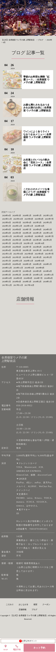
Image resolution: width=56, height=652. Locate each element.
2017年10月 (29, 285)
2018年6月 (48, 278)
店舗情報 (22, 610)
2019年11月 (18, 268)
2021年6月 (6, 257)
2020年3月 (27, 264)
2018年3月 (27, 281)
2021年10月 (18, 254)
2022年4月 (6, 250)
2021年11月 (7, 254)
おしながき (23, 604)
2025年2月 (47, 222)
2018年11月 (49, 275)
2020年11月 (28, 261)
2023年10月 (18, 236)
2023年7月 (49, 236)
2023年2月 (47, 240)
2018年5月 (6, 281)
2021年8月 (39, 254)
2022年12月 (17, 243)
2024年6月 (37, 229)
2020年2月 (37, 264)
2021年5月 (16, 257)
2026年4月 (6, 215)
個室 (35, 604)
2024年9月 (6, 229)
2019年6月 (27, 271)
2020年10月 (39, 261)
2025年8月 (39, 219)
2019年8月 (6, 271)
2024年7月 (27, 229)
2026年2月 (27, 215)
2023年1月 (6, 243)
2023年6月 (6, 240)
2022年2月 (27, 250)
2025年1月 (6, 226)
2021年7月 (49, 254)
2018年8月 (28, 278)
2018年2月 (37, 281)
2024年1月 (37, 233)
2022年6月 (37, 247)
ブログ (34, 610)
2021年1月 (6, 261)
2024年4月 (6, 233)
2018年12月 (38, 275)
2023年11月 (7, 236)
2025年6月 (6, 222)
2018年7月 (38, 278)
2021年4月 (27, 257)
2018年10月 (7, 278)
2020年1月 (47, 264)
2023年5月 (16, 240)
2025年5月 (16, 222)
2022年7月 (27, 247)
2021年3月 (37, 257)
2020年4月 (16, 264)
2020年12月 (17, 261)
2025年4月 (27, 222)
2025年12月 (48, 215)
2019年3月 (6, 275)
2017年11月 (18, 285)
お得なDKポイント (28, 641)
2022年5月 (47, 247)
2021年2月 (47, 257)
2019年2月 (16, 275)
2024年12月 (17, 226)
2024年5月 (47, 229)
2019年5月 (37, 271)
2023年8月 (39, 236)
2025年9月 (28, 219)
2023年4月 (27, 240)
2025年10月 (18, 219)
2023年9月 (28, 236)
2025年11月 (7, 219)
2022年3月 (16, 250)
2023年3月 (37, 240)
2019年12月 (7, 268)
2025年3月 (37, 222)
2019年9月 (40, 268)
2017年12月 (7, 285)
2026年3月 (16, 215)
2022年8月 (16, 247)
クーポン (46, 604)
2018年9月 (17, 278)
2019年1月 (27, 275)
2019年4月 (47, 271)
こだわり (10, 604)
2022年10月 (39, 243)
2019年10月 (29, 268)
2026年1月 (37, 215)
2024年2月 (27, 233)
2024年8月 (16, 229)
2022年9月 (6, 247)
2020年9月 (6, 264)
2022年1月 (37, 250)
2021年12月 (48, 250)
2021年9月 (28, 254)
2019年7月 (16, 271)
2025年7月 (49, 219)
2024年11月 (28, 226)
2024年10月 (39, 226)
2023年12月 (48, 233)
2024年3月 (16, 233)
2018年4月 (16, 281)
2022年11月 (28, 243)
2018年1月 (47, 281)
